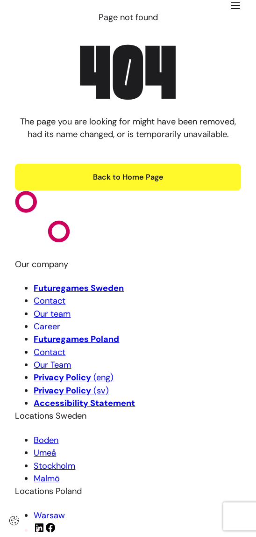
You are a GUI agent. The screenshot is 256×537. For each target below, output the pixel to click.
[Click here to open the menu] (235, 5)
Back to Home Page (128, 177)
